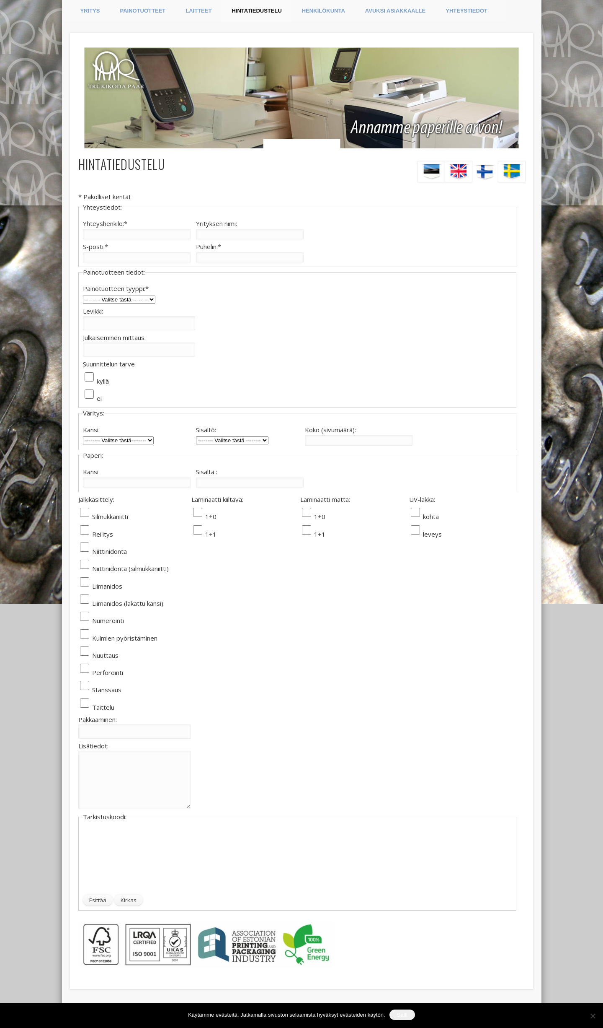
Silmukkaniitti (110, 516)
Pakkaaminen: (97, 719)
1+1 (210, 534)
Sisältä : (206, 471)
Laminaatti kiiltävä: (217, 499)
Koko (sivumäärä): (330, 430)
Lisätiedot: (93, 746)
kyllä (103, 381)
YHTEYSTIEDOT (466, 11)
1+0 (210, 516)
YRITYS (90, 11)
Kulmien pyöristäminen (124, 638)
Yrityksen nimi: (216, 223)
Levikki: (93, 311)
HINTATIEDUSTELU (256, 11)
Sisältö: (206, 430)
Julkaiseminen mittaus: (114, 337)
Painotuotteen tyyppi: (116, 288)
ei (99, 398)
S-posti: (95, 246)
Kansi (90, 471)
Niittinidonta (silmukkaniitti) (130, 568)
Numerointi (108, 620)
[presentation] (117, 858)
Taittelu (103, 707)
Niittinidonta (109, 551)
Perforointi (107, 672)
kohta (431, 516)
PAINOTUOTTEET (142, 11)
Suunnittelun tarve (109, 364)
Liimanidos (107, 586)
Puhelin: (208, 246)
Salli (402, 1015)
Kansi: (91, 430)
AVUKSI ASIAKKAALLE (395, 11)
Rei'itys (102, 534)
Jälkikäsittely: (96, 499)
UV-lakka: (422, 499)
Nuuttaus (105, 655)
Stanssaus (106, 689)
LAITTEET (198, 11)
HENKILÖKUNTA (323, 11)
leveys (432, 534)
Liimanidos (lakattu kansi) (127, 603)
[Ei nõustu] (592, 1016)
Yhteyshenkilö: (105, 223)
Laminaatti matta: (325, 499)
